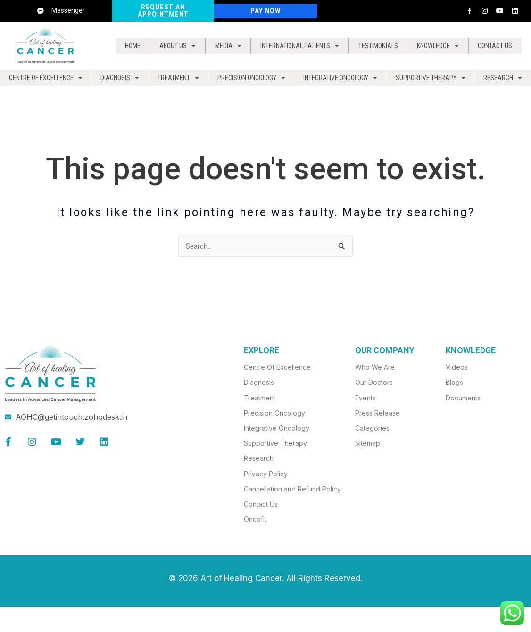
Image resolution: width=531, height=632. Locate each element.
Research (504, 80)
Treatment (177, 80)
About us (172, 45)
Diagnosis (120, 80)
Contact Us (494, 45)
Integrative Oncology (342, 80)
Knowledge (437, 45)
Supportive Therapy (433, 80)
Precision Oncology (250, 80)
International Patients (293, 45)
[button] (172, 45)
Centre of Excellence (46, 80)
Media (219, 45)
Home (130, 45)
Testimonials (377, 45)
